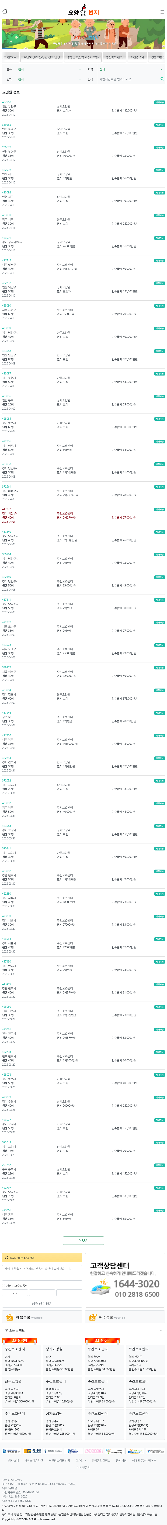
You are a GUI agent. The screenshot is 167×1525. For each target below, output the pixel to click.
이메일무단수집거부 (144, 1460)
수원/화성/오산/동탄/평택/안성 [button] (41, 57)
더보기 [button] (83, 1240)
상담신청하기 (42, 1303)
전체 (21, 69)
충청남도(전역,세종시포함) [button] (83, 57)
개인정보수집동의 (17, 1285)
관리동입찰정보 (101, 1460)
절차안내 (80, 1460)
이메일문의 (83, 1467)
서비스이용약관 (33, 1460)
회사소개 (13, 1460)
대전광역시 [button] (137, 57)
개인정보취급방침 (59, 1460)
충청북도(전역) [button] (114, 57)
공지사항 (121, 1460)
